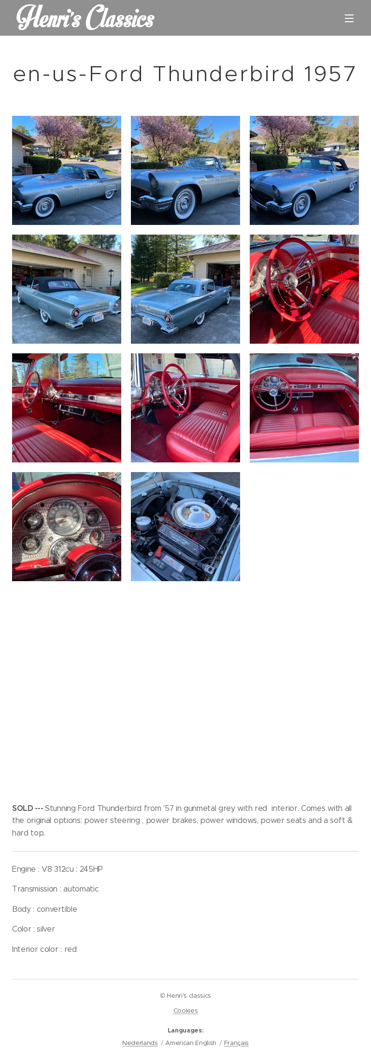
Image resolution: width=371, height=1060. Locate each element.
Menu (349, 18)
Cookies (185, 1010)
